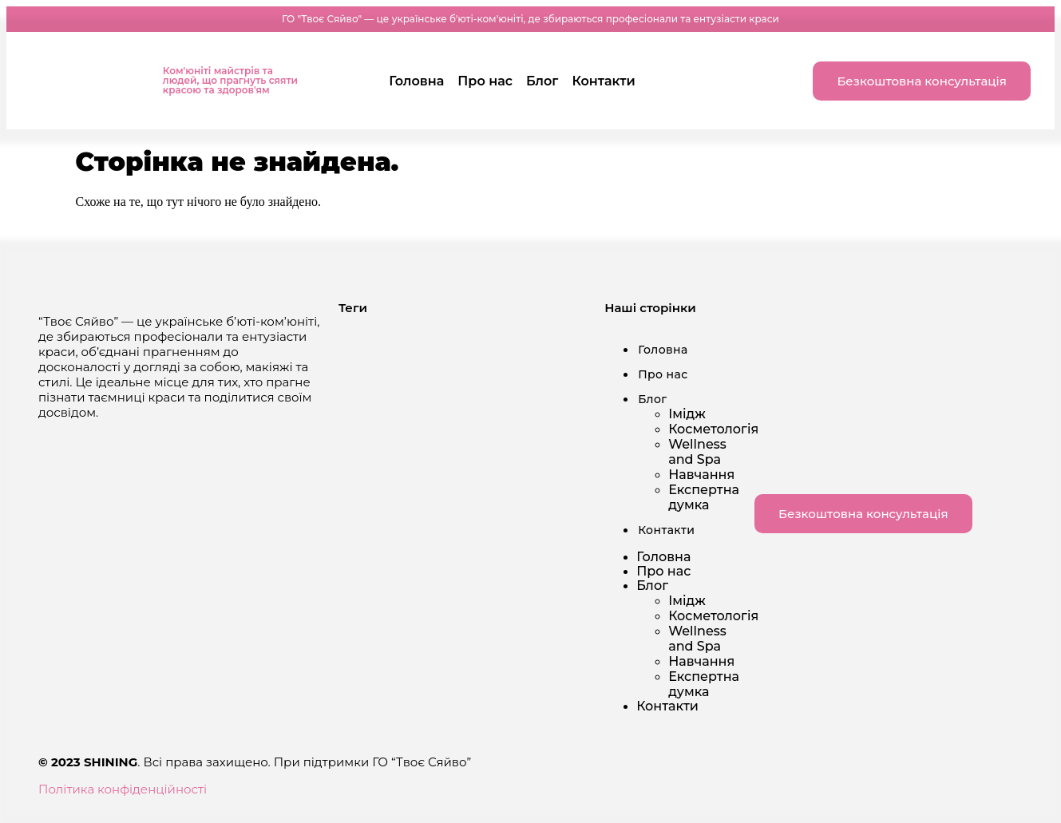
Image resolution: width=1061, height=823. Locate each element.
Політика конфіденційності (122, 789)
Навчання (701, 474)
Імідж (687, 413)
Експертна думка (703, 497)
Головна (416, 81)
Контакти (603, 81)
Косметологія (713, 429)
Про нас (485, 81)
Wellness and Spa (697, 452)
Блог (542, 81)
